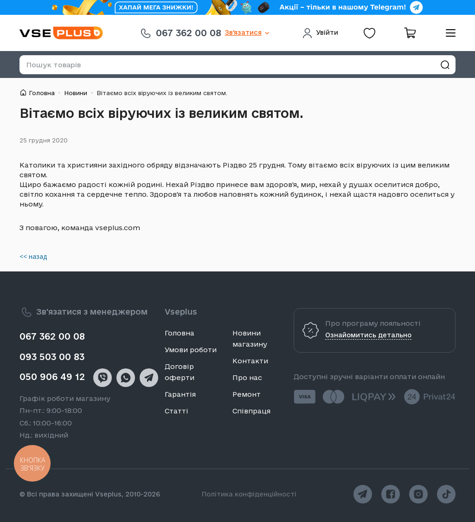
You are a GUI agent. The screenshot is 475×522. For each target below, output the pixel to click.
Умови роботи (191, 350)
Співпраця (251, 411)
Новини (75, 93)
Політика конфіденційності (249, 494)
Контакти (250, 361)
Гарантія (180, 394)
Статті (176, 411)
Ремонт (246, 394)
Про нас (247, 377)
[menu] (447, 33)
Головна (42, 93)
